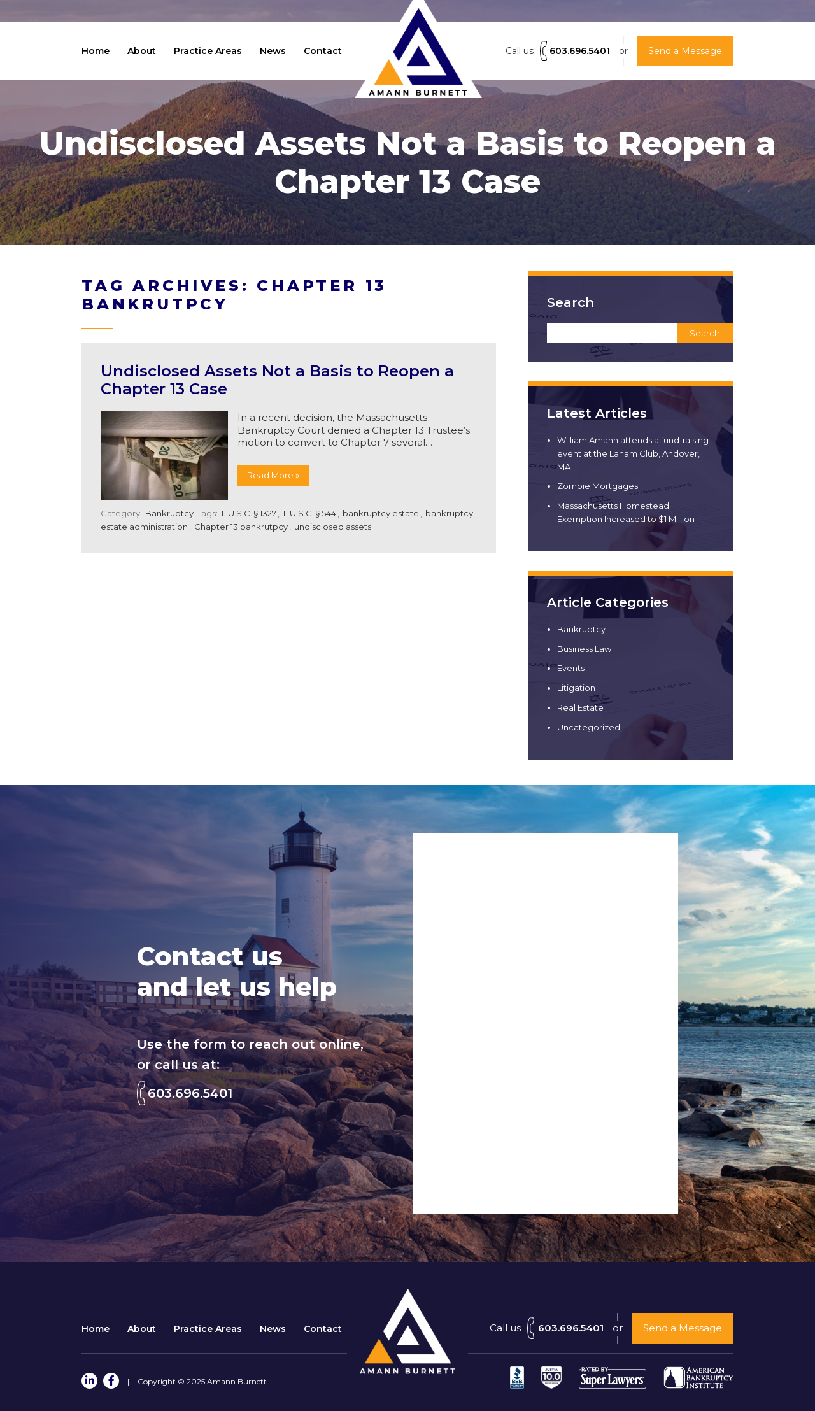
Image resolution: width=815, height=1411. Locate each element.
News (273, 51)
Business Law (584, 649)
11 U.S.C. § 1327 (248, 513)
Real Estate (580, 707)
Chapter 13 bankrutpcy (241, 526)
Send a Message (682, 1328)
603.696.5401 (579, 51)
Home (96, 51)
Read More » (273, 475)
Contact (323, 51)
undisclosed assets (332, 526)
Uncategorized (588, 727)
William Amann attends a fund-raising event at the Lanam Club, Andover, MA (633, 453)
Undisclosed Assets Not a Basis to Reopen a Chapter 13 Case (277, 380)
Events (571, 668)
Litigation (576, 688)
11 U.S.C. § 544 (309, 513)
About (141, 51)
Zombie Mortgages (597, 486)
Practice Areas (208, 51)
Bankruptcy (169, 513)
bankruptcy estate (381, 513)
